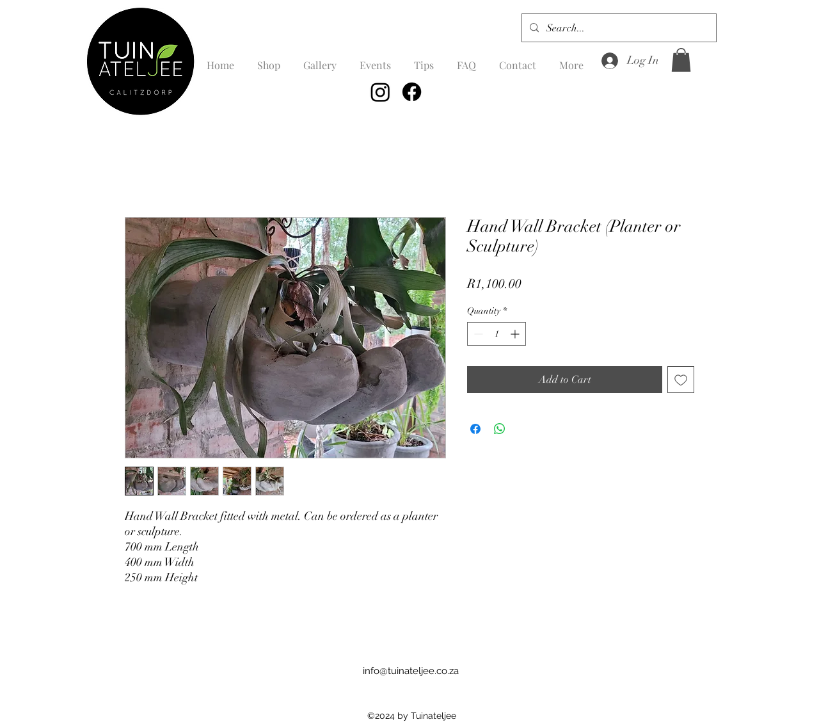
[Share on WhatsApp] (499, 429)
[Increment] (516, 334)
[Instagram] (380, 91)
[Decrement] (477, 334)
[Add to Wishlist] (680, 379)
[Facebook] (411, 91)
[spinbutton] (496, 334)
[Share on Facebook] (475, 429)
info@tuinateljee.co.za (411, 671)
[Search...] (617, 28)
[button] (681, 60)
